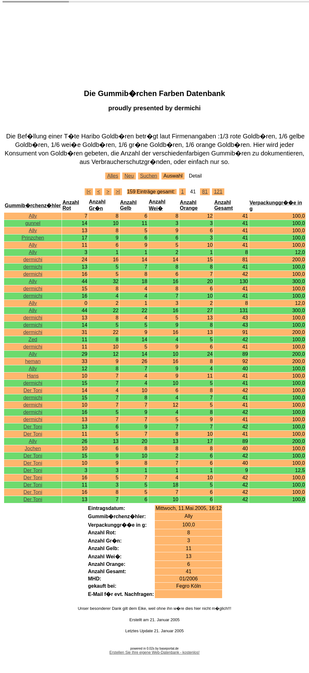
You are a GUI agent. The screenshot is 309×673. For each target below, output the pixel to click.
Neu (129, 176)
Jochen (33, 448)
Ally (33, 216)
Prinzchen (32, 237)
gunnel (32, 223)
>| (118, 191)
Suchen (148, 176)
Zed (32, 339)
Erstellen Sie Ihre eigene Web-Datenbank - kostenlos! (154, 652)
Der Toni (32, 390)
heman (32, 361)
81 (205, 191)
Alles (112, 176)
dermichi (32, 259)
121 (218, 191)
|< (89, 191)
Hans (33, 376)
